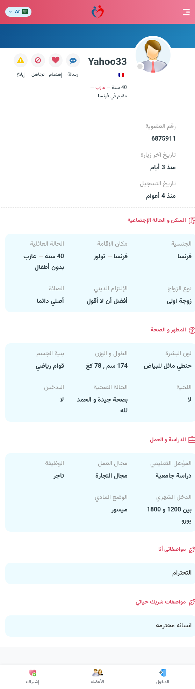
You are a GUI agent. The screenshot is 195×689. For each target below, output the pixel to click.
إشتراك (32, 677)
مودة (98, 12)
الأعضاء (97, 677)
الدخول (162, 677)
